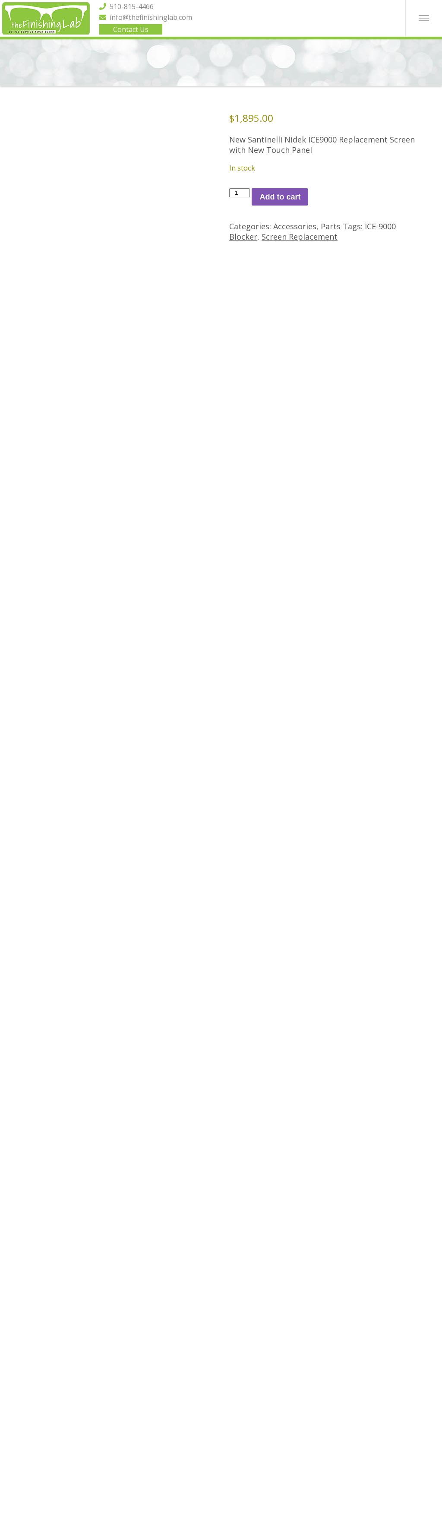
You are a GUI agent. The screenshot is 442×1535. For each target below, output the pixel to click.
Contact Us (130, 29)
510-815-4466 (126, 6)
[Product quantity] (239, 192)
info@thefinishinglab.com (145, 17)
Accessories (294, 226)
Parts (331, 226)
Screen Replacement (300, 236)
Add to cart (279, 197)
